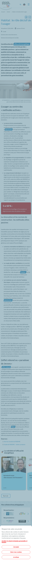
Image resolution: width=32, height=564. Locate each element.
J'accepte (16, 547)
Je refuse (16, 557)
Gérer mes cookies (16, 552)
